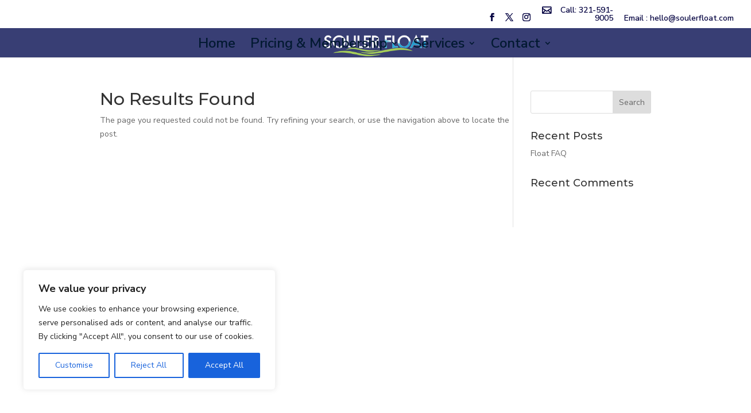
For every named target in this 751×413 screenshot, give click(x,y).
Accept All (224, 365)
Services (438, 45)
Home (216, 45)
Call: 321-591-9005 (586, 15)
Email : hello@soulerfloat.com (679, 19)
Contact (515, 45)
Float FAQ (549, 153)
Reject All (149, 365)
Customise (74, 365)
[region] (149, 330)
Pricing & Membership (318, 45)
